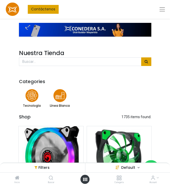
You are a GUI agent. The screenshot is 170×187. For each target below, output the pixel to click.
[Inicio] (17, 178)
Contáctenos (43, 9)
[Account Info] (153, 178)
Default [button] (128, 167)
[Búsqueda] (146, 61)
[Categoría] (119, 178)
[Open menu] (85, 179)
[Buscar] (51, 178)
